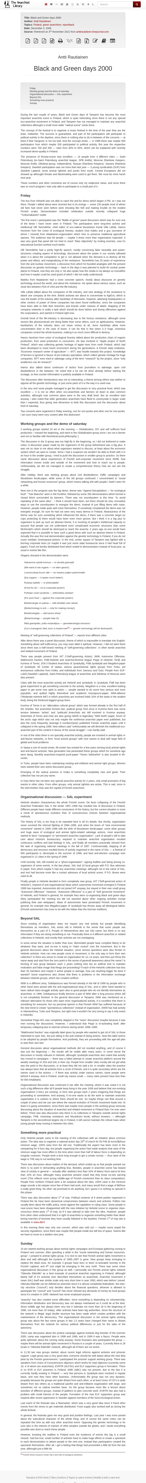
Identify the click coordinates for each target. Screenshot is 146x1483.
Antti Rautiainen (42, 21)
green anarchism (52, 24)
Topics (71, 1477)
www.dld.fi (39, 1222)
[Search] (115, 4)
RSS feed (43, 1477)
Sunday (33, 103)
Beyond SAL (36, 97)
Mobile (97, 1477)
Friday (33, 88)
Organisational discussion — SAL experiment (51, 94)
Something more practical (42, 100)
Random (31, 1477)
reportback (68, 24)
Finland (37, 24)
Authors (62, 1477)
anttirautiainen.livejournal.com (92, 31)
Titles (53, 1477)
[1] (68, 628)
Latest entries (84, 1477)
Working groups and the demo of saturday (49, 91)
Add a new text (111, 1477)
